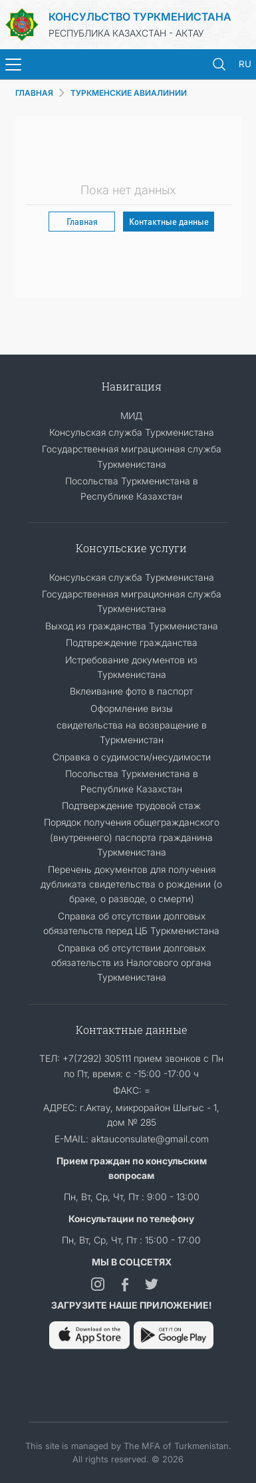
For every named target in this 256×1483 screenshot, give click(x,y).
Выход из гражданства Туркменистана (131, 625)
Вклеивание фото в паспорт (131, 691)
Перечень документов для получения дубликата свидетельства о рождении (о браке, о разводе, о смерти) (131, 884)
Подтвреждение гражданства (131, 642)
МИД (131, 415)
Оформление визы (131, 708)
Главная (82, 221)
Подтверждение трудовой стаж (131, 805)
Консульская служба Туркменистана (131, 432)
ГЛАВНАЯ (34, 93)
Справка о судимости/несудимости (132, 756)
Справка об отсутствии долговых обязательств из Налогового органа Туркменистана (131, 962)
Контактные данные (169, 221)
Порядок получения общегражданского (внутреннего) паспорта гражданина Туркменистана (131, 837)
